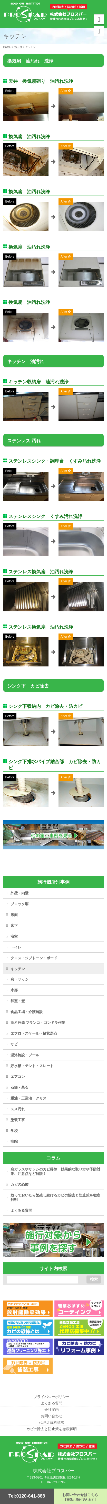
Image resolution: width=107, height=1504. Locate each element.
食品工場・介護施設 (27, 1012)
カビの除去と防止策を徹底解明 (51, 1429)
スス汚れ (18, 1109)
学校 (14, 1131)
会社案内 (51, 1410)
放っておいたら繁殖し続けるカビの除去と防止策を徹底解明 (55, 1197)
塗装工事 (18, 1120)
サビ (14, 1044)
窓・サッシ (19, 979)
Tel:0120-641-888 (26, 1496)
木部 (14, 990)
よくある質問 (21, 1210)
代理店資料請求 (51, 1422)
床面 (14, 915)
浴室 (14, 936)
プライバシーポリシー (52, 1397)
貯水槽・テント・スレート (32, 1066)
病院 (14, 1141)
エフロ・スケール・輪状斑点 (34, 1033)
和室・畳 (18, 1001)
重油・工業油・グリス (28, 1098)
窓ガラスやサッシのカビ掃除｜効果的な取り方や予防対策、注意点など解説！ (55, 1171)
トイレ (16, 947)
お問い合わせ (51, 1416)
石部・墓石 (19, 1087)
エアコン (18, 1077)
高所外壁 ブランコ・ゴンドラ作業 (38, 1023)
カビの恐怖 (19, 1184)
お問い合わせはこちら (80, 1497)
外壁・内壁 (19, 893)
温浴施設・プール (25, 1055)
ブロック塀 (19, 904)
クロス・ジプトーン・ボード (34, 958)
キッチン (18, 969)
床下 (14, 925)
